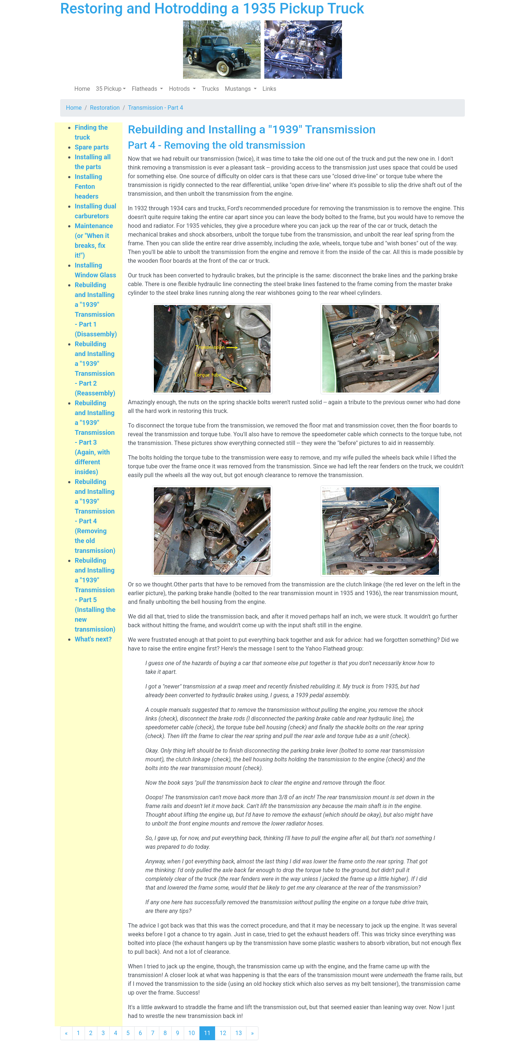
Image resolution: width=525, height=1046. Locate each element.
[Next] (252, 1033)
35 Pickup (108, 88)
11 (207, 1033)
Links (269, 88)
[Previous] (66, 1033)
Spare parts (92, 147)
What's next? (93, 639)
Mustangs (238, 88)
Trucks (210, 88)
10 (191, 1033)
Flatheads (145, 88)
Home (82, 88)
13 (238, 1033)
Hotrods (180, 88)
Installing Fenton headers (88, 186)
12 (222, 1033)
